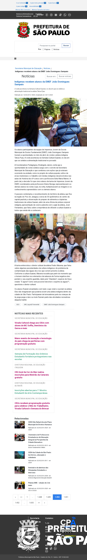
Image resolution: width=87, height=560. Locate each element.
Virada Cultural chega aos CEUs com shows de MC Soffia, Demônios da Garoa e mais (32, 325)
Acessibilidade (35, 6)
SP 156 (35, 16)
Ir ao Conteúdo (22, 3)
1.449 (48, 497)
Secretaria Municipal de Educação (28, 68)
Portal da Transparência (23, 16)
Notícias (56, 49)
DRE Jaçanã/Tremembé (31, 304)
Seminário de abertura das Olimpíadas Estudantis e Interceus (38, 470)
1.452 (17, 503)
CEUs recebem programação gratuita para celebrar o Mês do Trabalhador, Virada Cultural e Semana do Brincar (32, 406)
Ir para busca (53, 3)
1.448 (39, 497)
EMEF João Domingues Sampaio (54, 304)
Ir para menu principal (38, 3)
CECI (17, 304)
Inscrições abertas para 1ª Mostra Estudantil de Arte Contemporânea (31, 391)
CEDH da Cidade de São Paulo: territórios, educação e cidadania (39, 455)
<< (21, 497)
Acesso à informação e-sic (24, 14)
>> (39, 503)
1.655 (31, 503)
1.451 (66, 497)
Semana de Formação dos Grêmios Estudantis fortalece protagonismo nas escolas (33, 356)
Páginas (47, 49)
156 (48, 523)
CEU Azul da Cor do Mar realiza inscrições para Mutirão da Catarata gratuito (32, 375)
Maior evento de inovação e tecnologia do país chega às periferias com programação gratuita (33, 341)
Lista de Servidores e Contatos (49, 529)
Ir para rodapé (21, 6)
